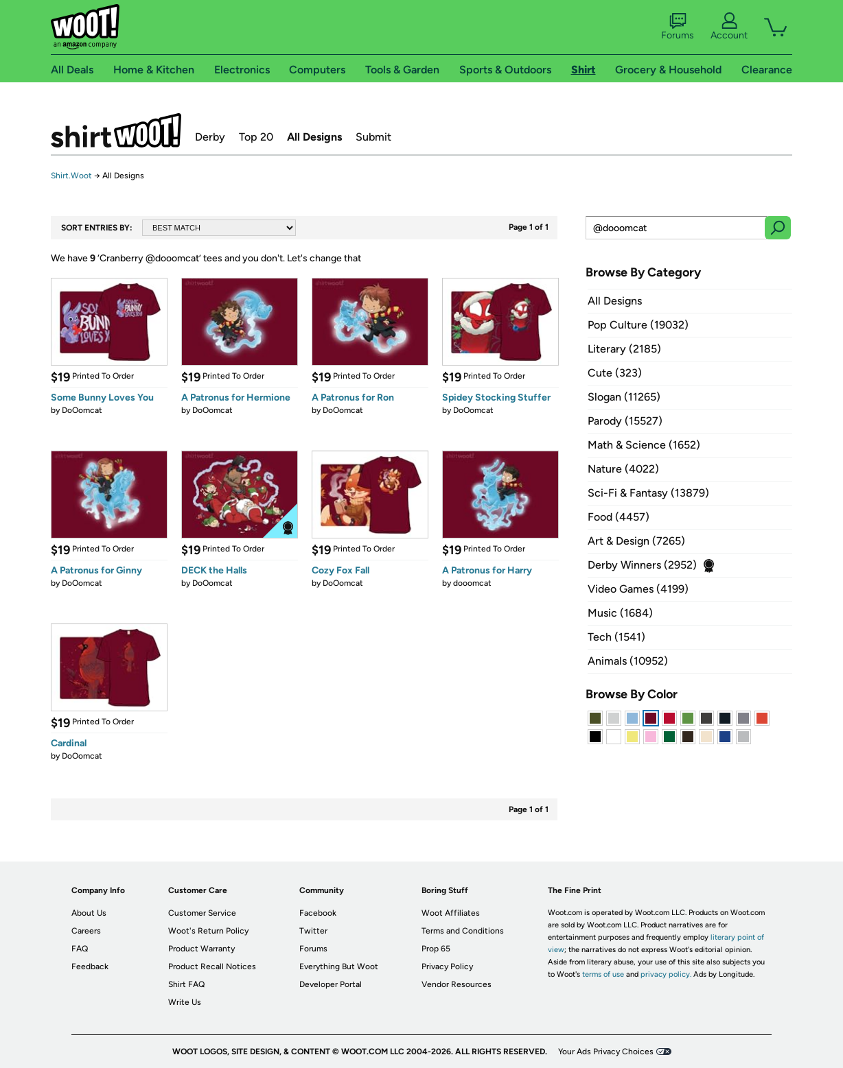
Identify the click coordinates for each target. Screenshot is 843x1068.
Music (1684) (620, 612)
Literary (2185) (624, 348)
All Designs (314, 136)
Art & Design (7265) (636, 540)
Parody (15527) (625, 420)
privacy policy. (665, 974)
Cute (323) (615, 372)
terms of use (603, 974)
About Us (88, 913)
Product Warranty (201, 948)
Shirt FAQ (186, 984)
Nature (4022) (623, 468)
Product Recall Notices (212, 966)
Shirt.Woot (116, 130)
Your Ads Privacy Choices (606, 1051)
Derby (210, 136)
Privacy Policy (447, 966)
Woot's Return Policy (208, 931)
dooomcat (472, 583)
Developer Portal (330, 984)
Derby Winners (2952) (642, 564)
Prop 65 (436, 948)
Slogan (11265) (624, 396)
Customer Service (202, 913)
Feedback (89, 966)
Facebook (317, 913)
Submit (373, 136)
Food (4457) (618, 516)
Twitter (313, 931)
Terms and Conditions (463, 931)
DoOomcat (82, 410)
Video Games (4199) (638, 588)
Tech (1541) (616, 636)
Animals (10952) (628, 660)
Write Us (184, 1002)
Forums (677, 26)
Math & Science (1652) (644, 444)
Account (729, 26)
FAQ (79, 948)
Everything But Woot (338, 966)
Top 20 (256, 136)
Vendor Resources (457, 984)
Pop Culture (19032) (638, 324)
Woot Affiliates (451, 913)
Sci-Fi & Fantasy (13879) (648, 492)
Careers (86, 931)
